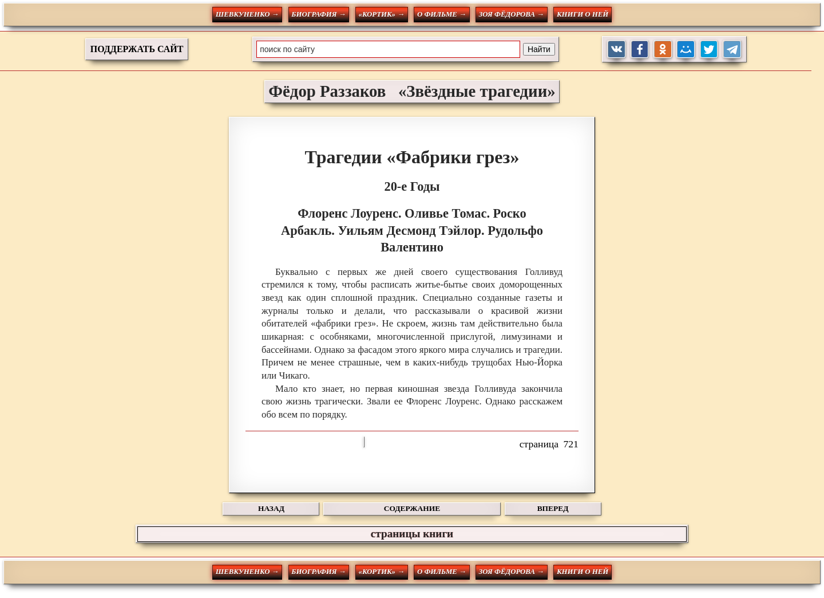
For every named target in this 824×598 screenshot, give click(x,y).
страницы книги (412, 534)
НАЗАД (271, 508)
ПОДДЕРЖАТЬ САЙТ (137, 49)
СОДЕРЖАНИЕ (412, 508)
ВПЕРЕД (553, 508)
